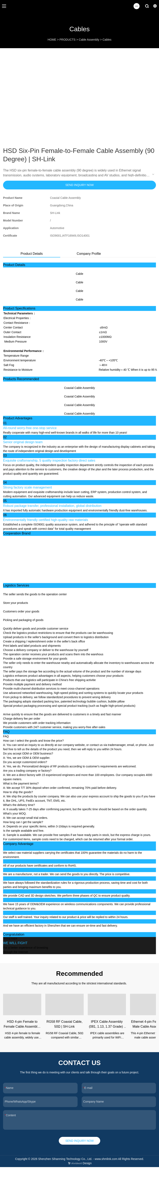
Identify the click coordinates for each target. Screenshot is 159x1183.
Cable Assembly (89, 39)
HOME (52, 39)
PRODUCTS (67, 39)
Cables (106, 39)
